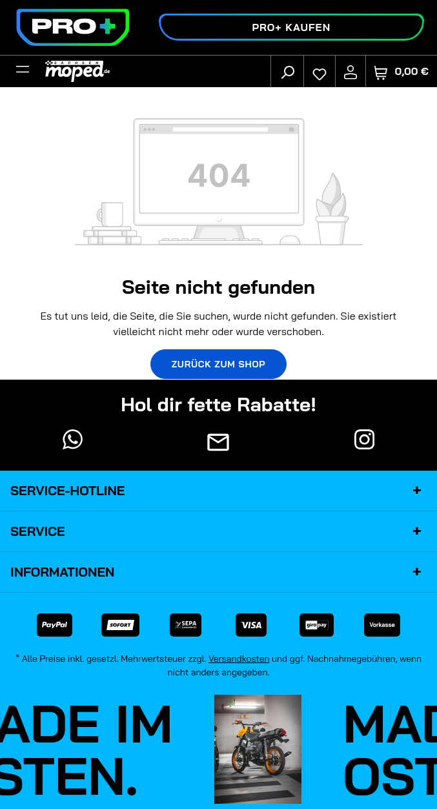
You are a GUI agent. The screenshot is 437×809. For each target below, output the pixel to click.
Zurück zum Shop (219, 364)
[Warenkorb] (401, 71)
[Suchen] (287, 71)
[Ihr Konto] (350, 71)
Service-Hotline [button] (218, 490)
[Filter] (22, 71)
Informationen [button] (218, 572)
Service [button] (218, 531)
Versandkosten (239, 658)
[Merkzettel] (319, 71)
